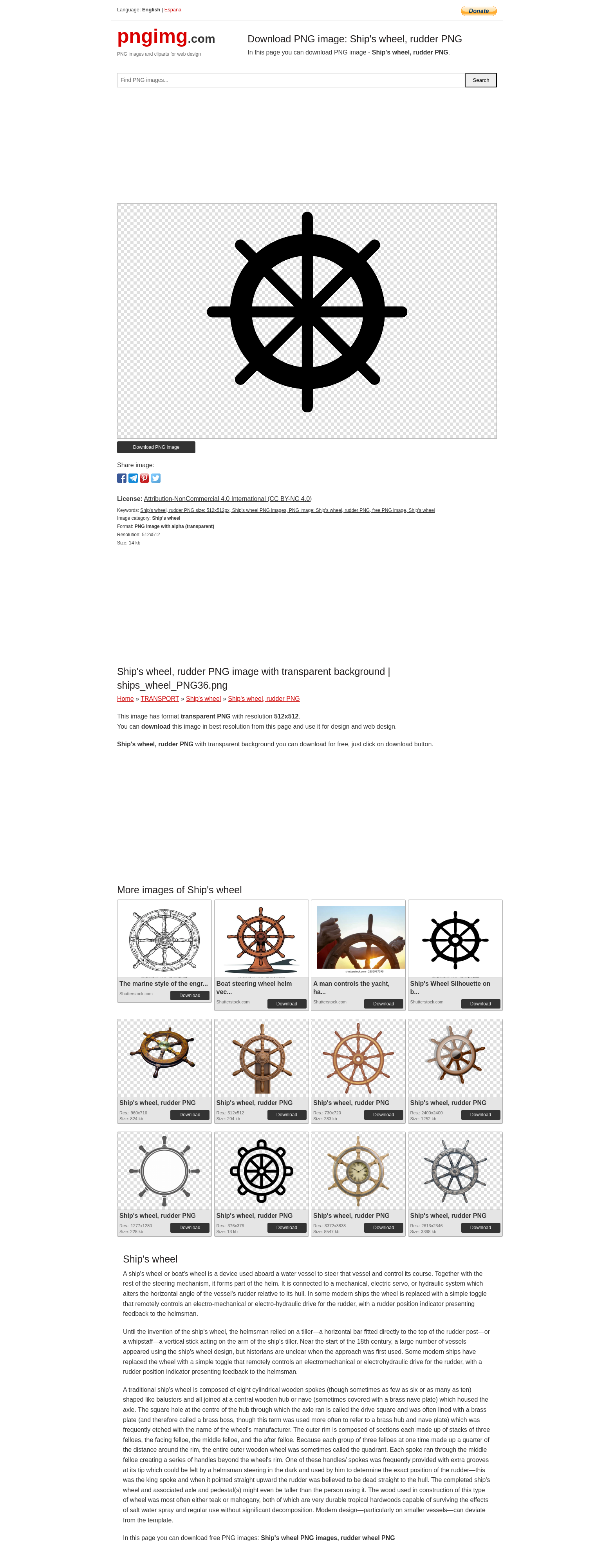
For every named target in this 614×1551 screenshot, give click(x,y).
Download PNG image (156, 447)
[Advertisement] (307, 148)
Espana (172, 10)
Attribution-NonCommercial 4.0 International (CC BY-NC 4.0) (228, 498)
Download (189, 995)
